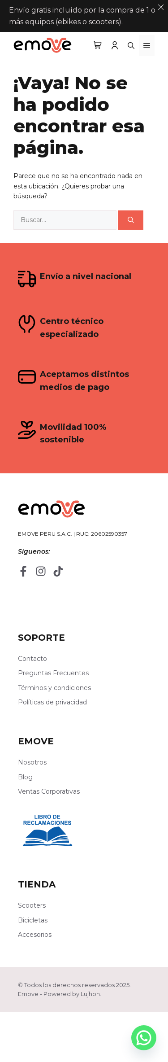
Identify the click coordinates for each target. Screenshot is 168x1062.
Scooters (32, 905)
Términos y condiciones (54, 688)
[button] (131, 45)
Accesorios (35, 935)
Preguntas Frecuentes (53, 673)
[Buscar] (130, 220)
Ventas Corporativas (49, 791)
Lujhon (90, 993)
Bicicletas (32, 920)
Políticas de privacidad (52, 702)
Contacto (32, 659)
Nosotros (32, 762)
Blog (25, 777)
